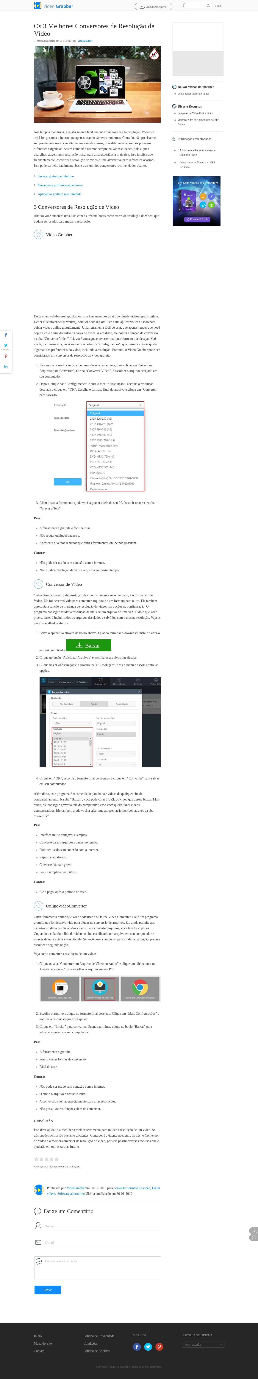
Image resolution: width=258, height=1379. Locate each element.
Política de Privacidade (98, 1336)
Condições (90, 1343)
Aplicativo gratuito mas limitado (60, 194)
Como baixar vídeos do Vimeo (193, 93)
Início (38, 1336)
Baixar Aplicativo (156, 6)
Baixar (92, 646)
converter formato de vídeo (132, 1188)
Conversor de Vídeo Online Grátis (195, 113)
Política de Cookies (96, 1351)
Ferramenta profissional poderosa (60, 185)
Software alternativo (71, 1194)
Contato (39, 1351)
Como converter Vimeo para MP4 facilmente (197, 164)
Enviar (48, 1289)
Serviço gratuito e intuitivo (56, 176)
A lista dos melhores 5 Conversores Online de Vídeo (198, 152)
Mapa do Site (43, 1343)
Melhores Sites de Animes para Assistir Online (198, 122)
